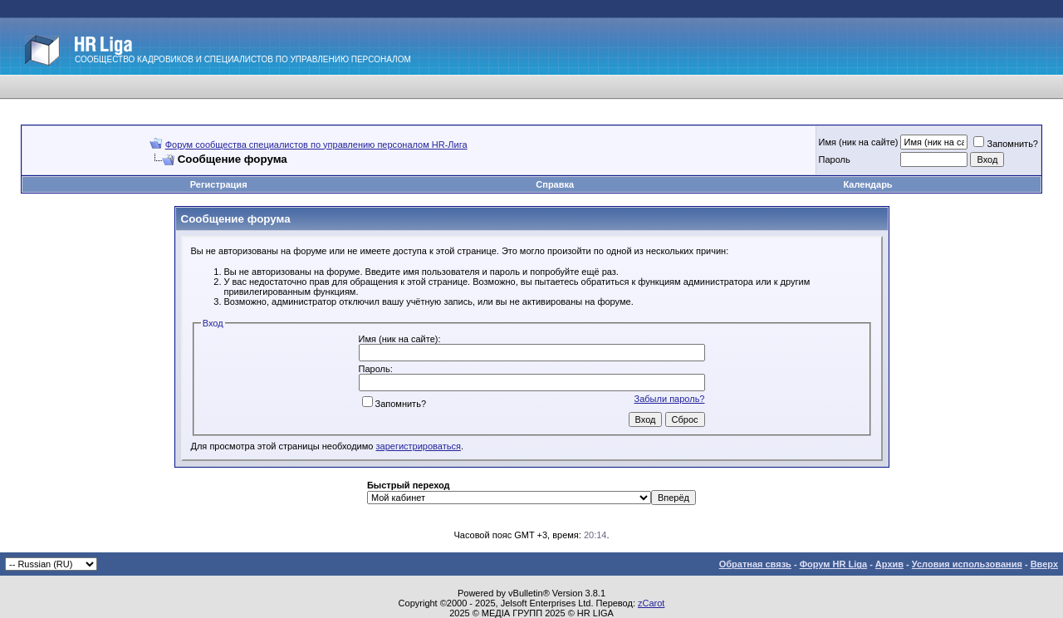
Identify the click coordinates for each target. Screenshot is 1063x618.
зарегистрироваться (418, 446)
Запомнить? (1005, 144)
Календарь (867, 184)
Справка (555, 184)
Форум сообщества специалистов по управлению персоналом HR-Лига (316, 145)
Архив (889, 564)
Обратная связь (755, 564)
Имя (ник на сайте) (859, 142)
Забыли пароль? (669, 399)
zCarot (651, 603)
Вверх (1044, 564)
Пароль (834, 159)
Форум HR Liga (833, 564)
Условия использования (967, 564)
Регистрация (218, 184)
